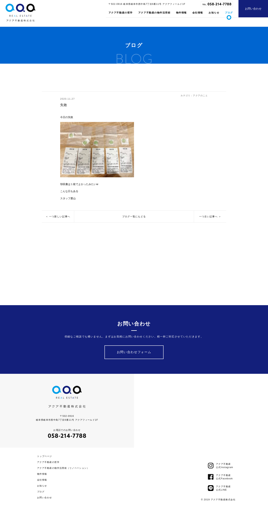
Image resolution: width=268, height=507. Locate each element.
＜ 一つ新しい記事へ (58, 216)
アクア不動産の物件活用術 (154, 12)
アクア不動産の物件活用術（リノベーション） (63, 467)
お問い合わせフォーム (134, 351)
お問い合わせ (253, 8)
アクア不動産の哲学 (121, 12)
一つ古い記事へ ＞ (210, 216)
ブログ (229, 12)
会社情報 (197, 12)
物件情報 (181, 12)
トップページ (44, 455)
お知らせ (214, 12)
